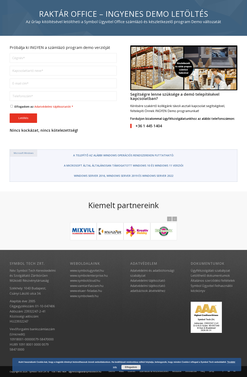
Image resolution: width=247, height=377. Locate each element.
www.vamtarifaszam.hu (86, 286)
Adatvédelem (143, 263)
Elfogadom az (43, 106)
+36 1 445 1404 (59, 371)
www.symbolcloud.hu (85, 280)
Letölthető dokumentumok (210, 275)
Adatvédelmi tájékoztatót (52, 106)
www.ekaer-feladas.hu (86, 291)
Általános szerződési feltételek (213, 280)
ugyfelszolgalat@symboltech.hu (85, 371)
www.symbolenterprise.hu (89, 275)
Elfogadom (131, 367)
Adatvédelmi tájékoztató (147, 280)
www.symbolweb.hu (84, 296)
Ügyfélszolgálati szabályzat (210, 270)
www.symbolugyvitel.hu (87, 270)
